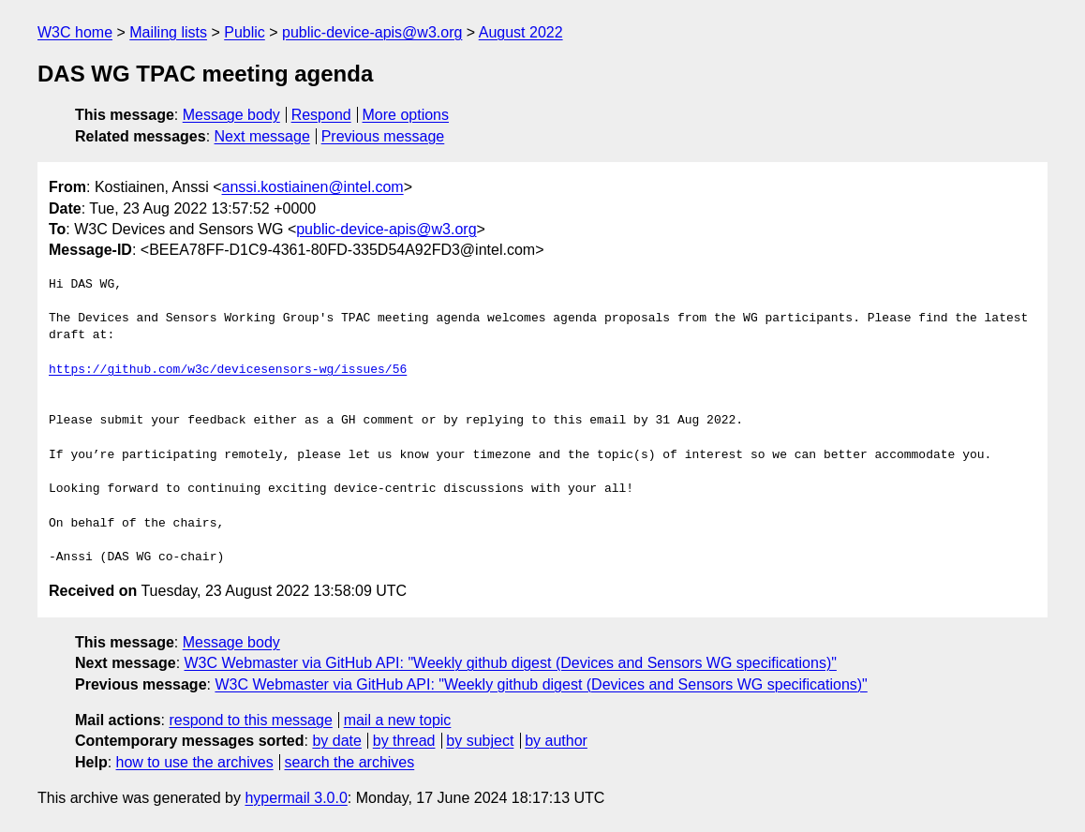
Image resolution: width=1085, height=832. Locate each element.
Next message (262, 136)
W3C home (74, 32)
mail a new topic (398, 720)
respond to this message (250, 720)
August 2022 (521, 32)
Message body (231, 115)
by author (556, 741)
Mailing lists (168, 32)
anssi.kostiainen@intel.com (313, 187)
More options (406, 115)
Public (244, 32)
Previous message (383, 136)
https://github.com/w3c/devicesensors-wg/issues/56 (228, 370)
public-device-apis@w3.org (372, 32)
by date (336, 741)
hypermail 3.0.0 (296, 798)
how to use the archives (195, 762)
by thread (404, 741)
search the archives (350, 762)
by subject (479, 741)
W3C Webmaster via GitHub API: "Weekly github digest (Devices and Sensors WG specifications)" (511, 663)
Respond (321, 115)
